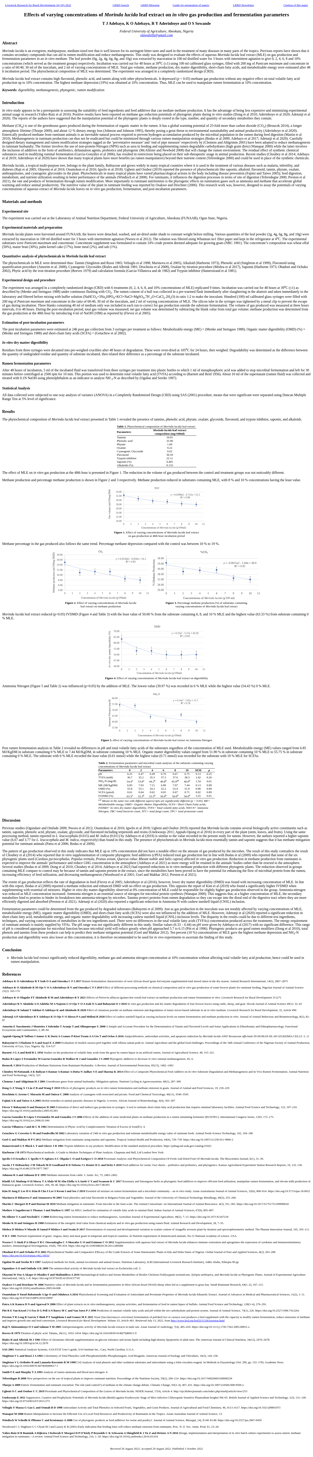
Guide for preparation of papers (191, 5)
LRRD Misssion (150, 5)
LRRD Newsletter (243, 5)
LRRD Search (121, 5)
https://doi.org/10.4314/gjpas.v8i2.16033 (25, 1255)
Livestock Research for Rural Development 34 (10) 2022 (38, 5)
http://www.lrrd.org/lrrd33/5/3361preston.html (198, 1320)
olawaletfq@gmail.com (156, 35)
